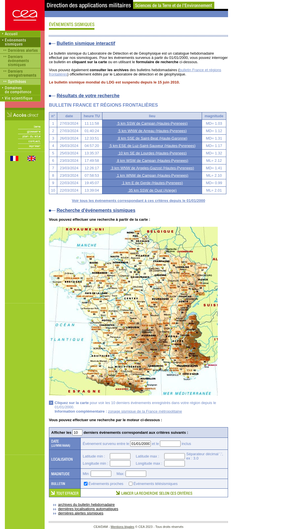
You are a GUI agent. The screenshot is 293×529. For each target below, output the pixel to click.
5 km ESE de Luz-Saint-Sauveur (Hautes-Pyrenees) (152, 146)
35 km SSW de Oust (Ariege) (152, 190)
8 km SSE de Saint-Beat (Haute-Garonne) (152, 138)
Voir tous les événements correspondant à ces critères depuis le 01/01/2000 (138, 200)
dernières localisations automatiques (88, 509)
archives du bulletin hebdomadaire (86, 504)
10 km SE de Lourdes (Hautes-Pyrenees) (152, 153)
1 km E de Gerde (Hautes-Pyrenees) (152, 183)
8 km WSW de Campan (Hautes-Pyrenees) (152, 160)
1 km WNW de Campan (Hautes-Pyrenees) (152, 175)
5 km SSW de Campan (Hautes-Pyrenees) (152, 123)
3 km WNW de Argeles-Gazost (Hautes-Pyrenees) (152, 168)
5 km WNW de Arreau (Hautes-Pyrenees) (152, 131)
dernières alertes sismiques (80, 513)
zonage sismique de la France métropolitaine (145, 411)
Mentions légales (122, 526)
